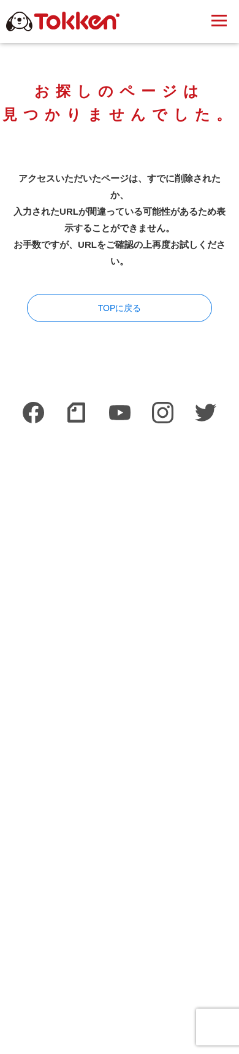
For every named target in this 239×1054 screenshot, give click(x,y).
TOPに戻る (120, 308)
